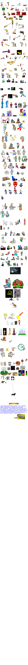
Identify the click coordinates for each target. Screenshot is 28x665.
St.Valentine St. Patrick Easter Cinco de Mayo (19, 409)
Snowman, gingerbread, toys (6, 411)
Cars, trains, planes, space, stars (20, 411)
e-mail (18, 406)
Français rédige (6, 413)
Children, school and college (8, 405)
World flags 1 (11, 413)
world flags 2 (15, 413)
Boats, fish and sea (13, 411)
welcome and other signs (7, 407)
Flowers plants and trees (19, 407)
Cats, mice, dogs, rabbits (12, 408)
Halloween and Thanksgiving (10, 410)
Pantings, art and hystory (10, 412)
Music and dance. (15, 405)
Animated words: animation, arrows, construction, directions (8, 406)
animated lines (13, 407)
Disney (19, 405)
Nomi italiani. (23, 412)
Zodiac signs (19, 413)
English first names (17, 412)
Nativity (17, 410)
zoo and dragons (9, 409)
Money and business (5, 408)
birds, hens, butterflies (3, 409)
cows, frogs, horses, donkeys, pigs (21, 408)
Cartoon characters (23, 405)
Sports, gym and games (3, 412)
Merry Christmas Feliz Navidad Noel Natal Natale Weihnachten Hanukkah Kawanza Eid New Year (13, 410)
